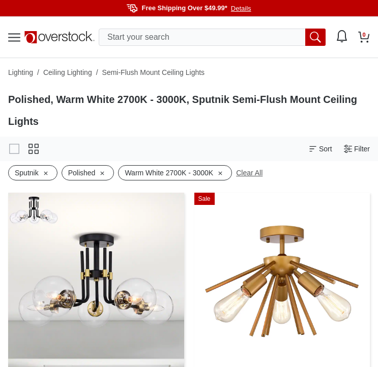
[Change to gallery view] (14, 149)
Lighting (20, 72)
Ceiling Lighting (67, 72)
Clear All (249, 173)
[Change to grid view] (33, 149)
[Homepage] (59, 37)
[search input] (212, 37)
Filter (357, 149)
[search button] (315, 37)
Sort (320, 149)
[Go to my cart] (364, 37)
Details (241, 8)
